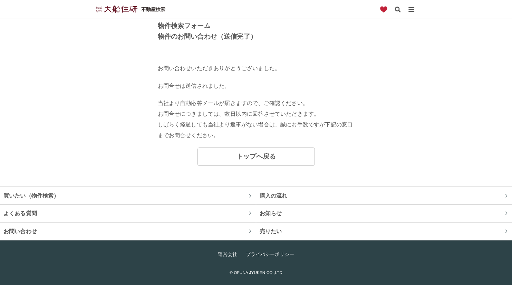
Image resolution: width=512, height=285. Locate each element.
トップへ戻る (256, 156)
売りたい (271, 231)
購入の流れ (274, 195)
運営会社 (227, 254)
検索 (398, 9)
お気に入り (384, 9)
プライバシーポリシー (270, 254)
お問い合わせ (20, 231)
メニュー (411, 9)
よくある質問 (20, 213)
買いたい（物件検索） (31, 195)
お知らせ (271, 213)
